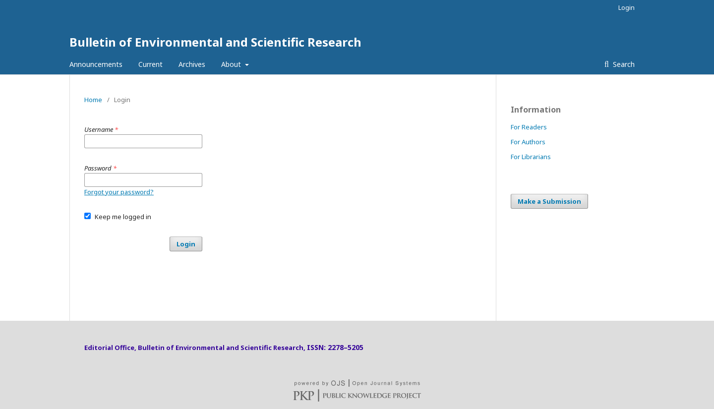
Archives (191, 64)
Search (623, 64)
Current (150, 64)
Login (626, 7)
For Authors (528, 141)
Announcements (95, 64)
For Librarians (531, 156)
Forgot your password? (119, 191)
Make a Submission (549, 201)
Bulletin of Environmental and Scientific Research (215, 42)
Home (93, 99)
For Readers (529, 126)
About (232, 64)
